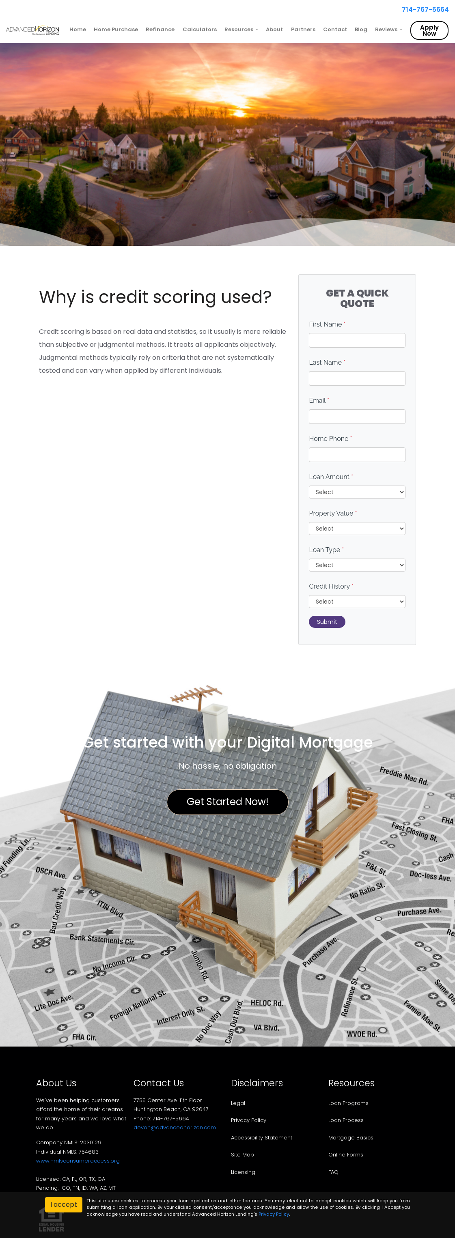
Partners (303, 29)
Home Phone (330, 439)
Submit (327, 622)
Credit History (331, 586)
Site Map (242, 1154)
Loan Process (346, 1120)
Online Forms (345, 1154)
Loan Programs (348, 1103)
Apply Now (429, 30)
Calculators (200, 29)
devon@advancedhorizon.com (175, 1127)
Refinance (160, 29)
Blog (361, 29)
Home (77, 29)
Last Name (327, 362)
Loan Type (326, 550)
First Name (327, 324)
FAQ (333, 1172)
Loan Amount (331, 477)
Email (319, 400)
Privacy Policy (248, 1120)
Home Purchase (116, 29)
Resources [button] (239, 29)
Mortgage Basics (350, 1137)
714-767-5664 (422, 9)
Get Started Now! (228, 801)
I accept (63, 1204)
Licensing (243, 1172)
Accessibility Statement (261, 1137)
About (274, 29)
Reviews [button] (387, 29)
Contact (335, 29)
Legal (238, 1103)
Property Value (333, 513)
